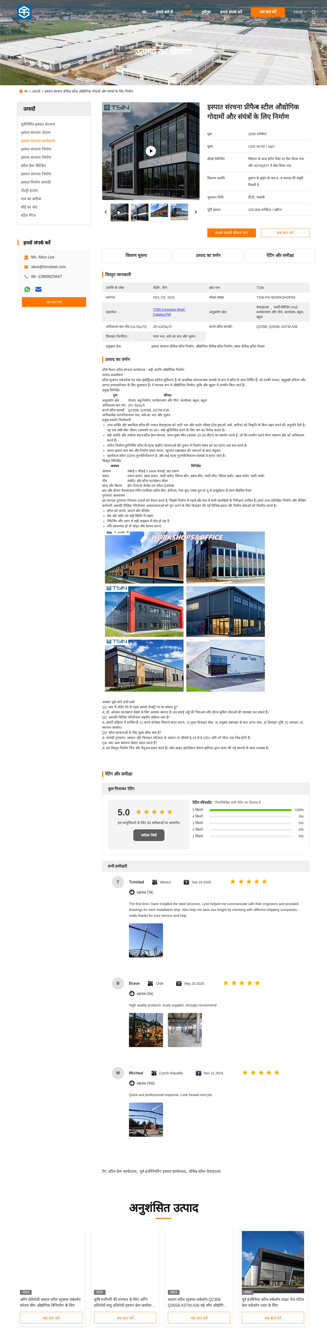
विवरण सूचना (136, 255)
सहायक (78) (145, 892)
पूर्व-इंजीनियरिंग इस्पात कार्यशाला (163, 1171)
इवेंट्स (206, 12)
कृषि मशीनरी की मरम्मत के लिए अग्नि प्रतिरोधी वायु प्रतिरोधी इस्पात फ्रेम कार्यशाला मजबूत (124, 1302)
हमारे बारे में (164, 12)
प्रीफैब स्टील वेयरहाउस (205, 1171)
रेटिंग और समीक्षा (280, 255)
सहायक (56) (145, 994)
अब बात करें (268, 12)
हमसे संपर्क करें (231, 12)
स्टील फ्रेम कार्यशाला (122, 1171)
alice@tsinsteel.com (48, 267)
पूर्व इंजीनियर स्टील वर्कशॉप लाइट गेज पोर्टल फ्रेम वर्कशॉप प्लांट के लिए (273, 1302)
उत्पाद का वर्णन (208, 255)
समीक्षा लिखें (148, 835)
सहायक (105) (146, 1083)
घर (144, 12)
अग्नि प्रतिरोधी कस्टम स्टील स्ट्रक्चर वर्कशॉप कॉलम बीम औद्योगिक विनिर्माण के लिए (50, 1302)
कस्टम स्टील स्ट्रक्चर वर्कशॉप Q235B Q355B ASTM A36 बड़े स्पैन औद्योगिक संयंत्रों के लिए (197, 1302)
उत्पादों (187, 12)
